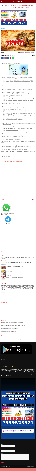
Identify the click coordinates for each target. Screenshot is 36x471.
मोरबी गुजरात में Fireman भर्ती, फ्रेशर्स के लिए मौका (12, 273)
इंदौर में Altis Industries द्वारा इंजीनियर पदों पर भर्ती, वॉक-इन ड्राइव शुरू (14, 280)
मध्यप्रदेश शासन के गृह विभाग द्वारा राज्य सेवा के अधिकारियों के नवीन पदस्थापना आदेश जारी (12, 325)
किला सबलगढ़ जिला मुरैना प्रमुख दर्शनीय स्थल (6, 336)
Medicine (13, 342)
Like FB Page (3, 362)
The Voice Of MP (18, 1)
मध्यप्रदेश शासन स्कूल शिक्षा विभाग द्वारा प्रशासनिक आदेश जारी (8, 334)
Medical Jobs (9, 342)
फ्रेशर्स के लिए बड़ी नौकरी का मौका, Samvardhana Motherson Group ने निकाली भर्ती (11, 327)
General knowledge (3, 28)
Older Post (33, 202)
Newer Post (3, 202)
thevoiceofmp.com (32, 469)
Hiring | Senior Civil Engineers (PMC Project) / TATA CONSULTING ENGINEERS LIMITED (18, 265)
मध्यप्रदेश (19, 342)
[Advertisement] (18, 194)
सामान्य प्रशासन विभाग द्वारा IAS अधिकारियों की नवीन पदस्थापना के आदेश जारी (10, 330)
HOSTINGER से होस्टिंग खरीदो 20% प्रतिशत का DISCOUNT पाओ (19, 7)
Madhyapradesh (3, 342)
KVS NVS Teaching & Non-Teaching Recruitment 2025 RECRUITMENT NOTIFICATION (13, 328)
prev (1, 255)
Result (16, 342)
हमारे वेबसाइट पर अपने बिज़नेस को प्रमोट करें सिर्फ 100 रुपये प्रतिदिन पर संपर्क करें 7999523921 (19, 5)
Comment (34, 58)
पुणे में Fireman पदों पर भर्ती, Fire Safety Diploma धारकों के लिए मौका (14, 269)
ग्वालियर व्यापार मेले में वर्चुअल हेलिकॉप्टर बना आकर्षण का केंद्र (8, 333)
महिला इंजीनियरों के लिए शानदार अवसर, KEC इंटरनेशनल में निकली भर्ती (9, 331)
